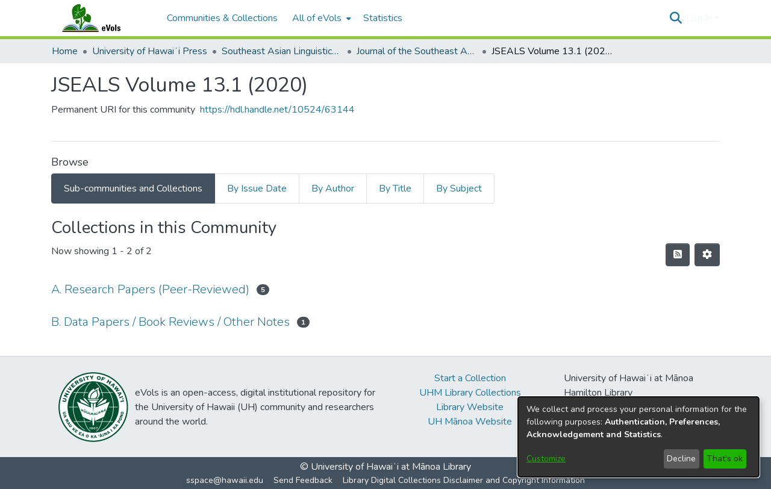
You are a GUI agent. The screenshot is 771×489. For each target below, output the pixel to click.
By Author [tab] (332, 188)
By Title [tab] (395, 188)
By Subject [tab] (459, 188)
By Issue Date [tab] (257, 188)
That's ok (725, 458)
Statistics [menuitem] (382, 18)
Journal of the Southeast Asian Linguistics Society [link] (417, 51)
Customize (546, 458)
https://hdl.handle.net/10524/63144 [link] (277, 109)
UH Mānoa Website (470, 421)
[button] (675, 18)
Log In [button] (700, 18)
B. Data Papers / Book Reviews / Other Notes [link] (170, 322)
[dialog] (638, 437)
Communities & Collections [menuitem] (222, 18)
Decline (681, 458)
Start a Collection (470, 378)
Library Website (470, 407)
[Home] (103, 18)
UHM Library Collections (470, 392)
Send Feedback (302, 480)
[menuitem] (320, 18)
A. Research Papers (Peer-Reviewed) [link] (150, 289)
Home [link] (65, 51)
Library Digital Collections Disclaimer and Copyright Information (464, 480)
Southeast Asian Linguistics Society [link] (282, 51)
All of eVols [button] (317, 18)
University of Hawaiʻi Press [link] (149, 51)
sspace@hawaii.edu (224, 480)
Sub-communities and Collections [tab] (133, 188)
